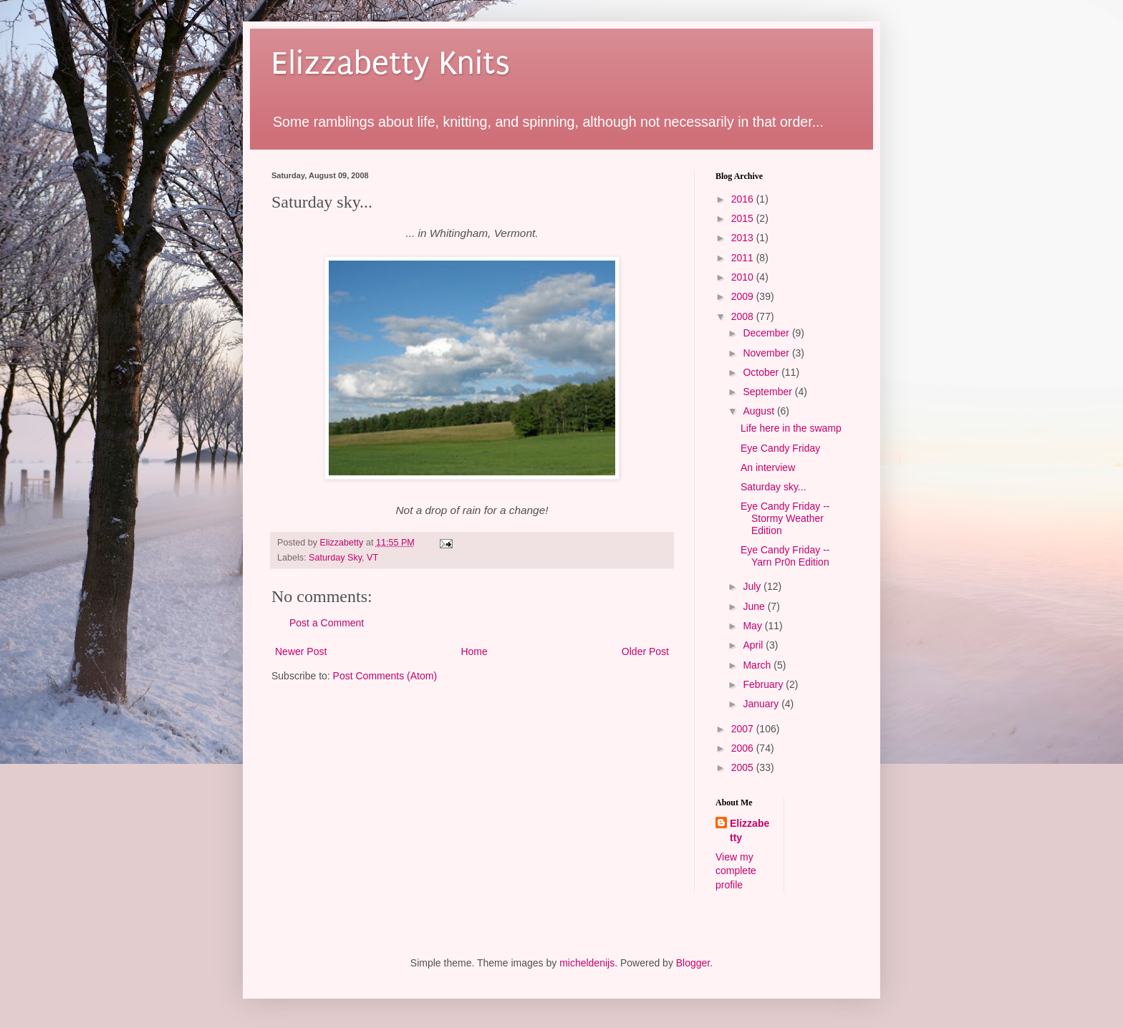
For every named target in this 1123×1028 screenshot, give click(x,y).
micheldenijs (586, 963)
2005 (743, 767)
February (764, 684)
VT (372, 558)
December (767, 333)
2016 (743, 199)
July (753, 586)
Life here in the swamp (791, 428)
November (767, 353)
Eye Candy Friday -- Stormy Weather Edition (785, 518)
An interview (768, 467)
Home (474, 651)
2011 (743, 257)
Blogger (693, 963)
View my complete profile (735, 871)
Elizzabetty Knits (390, 63)
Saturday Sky (335, 558)
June (755, 606)
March (758, 665)
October (762, 372)
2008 (743, 316)
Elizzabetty (749, 830)
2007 (743, 728)
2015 (743, 218)
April (754, 645)
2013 (743, 237)
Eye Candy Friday (780, 448)
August (759, 411)
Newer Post (301, 651)
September (768, 391)
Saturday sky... (773, 487)
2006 (743, 748)
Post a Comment (326, 623)
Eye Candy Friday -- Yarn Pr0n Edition (785, 556)
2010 (743, 277)
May (753, 625)
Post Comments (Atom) (385, 676)
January (762, 703)
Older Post (645, 651)
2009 (743, 296)
